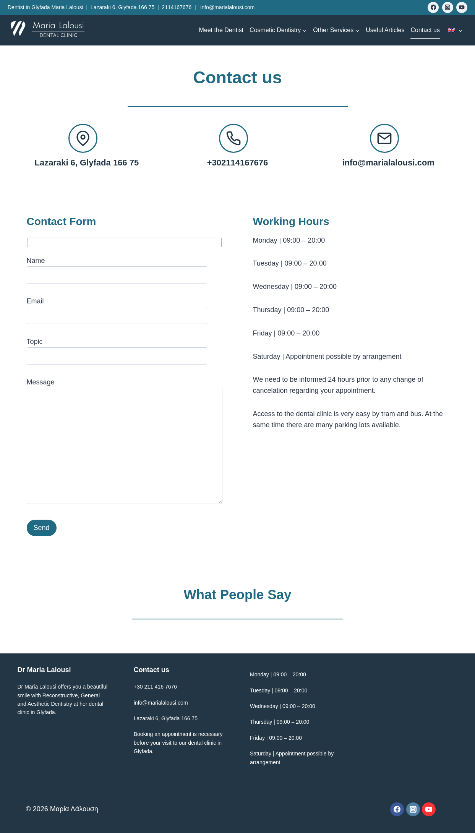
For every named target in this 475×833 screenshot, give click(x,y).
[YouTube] (461, 7)
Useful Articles (385, 30)
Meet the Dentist (221, 30)
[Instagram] (447, 7)
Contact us (425, 30)
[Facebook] (433, 7)
